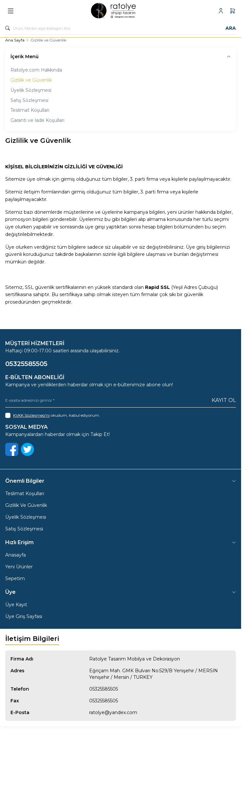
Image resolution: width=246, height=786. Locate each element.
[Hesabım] (221, 11)
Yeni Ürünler (19, 567)
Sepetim (15, 578)
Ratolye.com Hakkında (36, 70)
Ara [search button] (230, 28)
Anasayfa (15, 555)
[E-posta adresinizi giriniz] (120, 400)
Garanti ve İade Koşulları (37, 120)
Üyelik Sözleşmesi (30, 90)
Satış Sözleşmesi (29, 100)
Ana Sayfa (15, 40)
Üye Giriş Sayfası (23, 616)
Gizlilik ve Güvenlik (31, 80)
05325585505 (103, 689)
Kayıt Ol (224, 400)
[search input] (120, 28)
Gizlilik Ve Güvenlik (26, 505)
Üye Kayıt (16, 605)
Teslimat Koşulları (29, 110)
